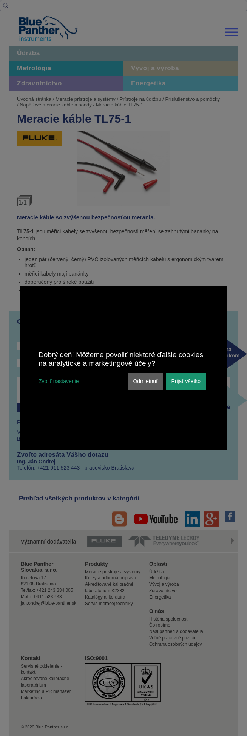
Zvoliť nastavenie (59, 381)
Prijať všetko (186, 381)
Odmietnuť (145, 381)
